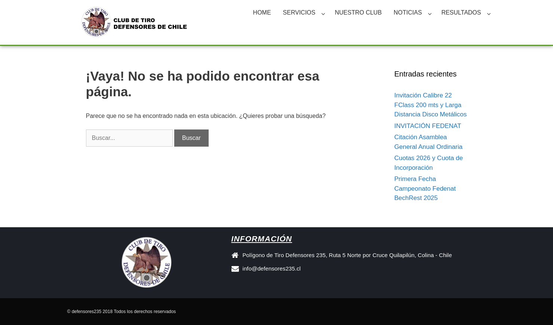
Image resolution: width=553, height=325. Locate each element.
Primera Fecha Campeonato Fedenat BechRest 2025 (425, 188)
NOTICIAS (408, 12)
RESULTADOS (461, 12)
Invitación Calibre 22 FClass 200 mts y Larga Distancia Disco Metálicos (430, 105)
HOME (262, 12)
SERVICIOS (299, 12)
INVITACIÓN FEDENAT (427, 125)
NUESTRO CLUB (358, 12)
